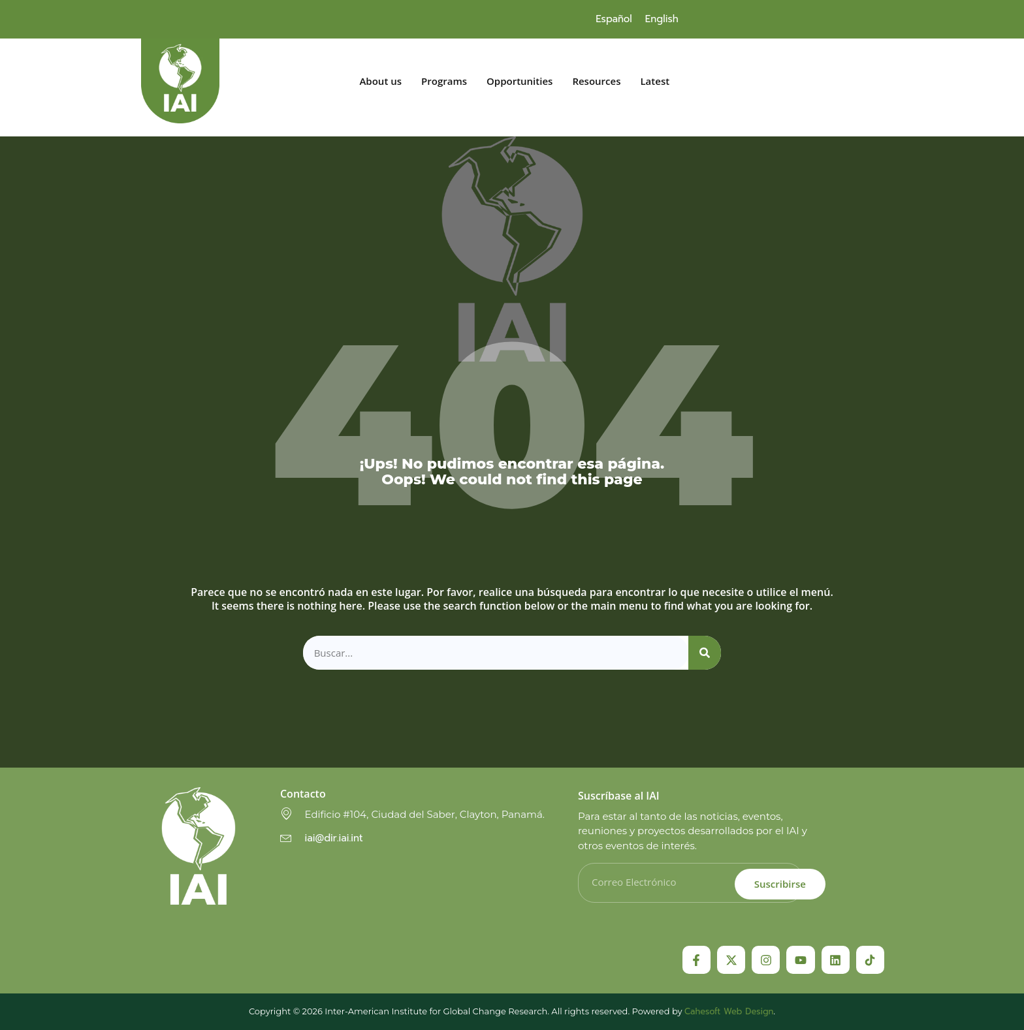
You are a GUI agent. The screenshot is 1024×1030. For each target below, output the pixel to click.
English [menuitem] (662, 19)
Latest (654, 81)
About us (380, 81)
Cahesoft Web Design (728, 1011)
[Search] (704, 653)
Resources (596, 81)
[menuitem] (613, 19)
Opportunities (519, 81)
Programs (444, 81)
